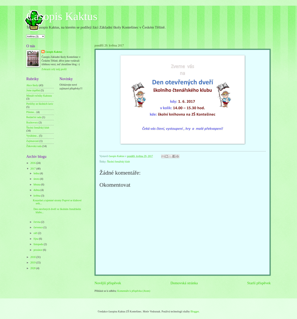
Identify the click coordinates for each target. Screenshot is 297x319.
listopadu (39, 244)
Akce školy (32, 85)
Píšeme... (31, 112)
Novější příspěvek (108, 283)
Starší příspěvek (259, 283)
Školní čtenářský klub (118, 161)
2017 (33, 168)
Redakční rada (33, 117)
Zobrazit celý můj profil (53, 69)
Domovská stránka (184, 283)
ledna (37, 173)
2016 (33, 163)
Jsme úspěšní (33, 90)
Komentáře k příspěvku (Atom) (133, 291)
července (38, 227)
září (36, 233)
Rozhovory (32, 122)
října (36, 238)
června (37, 222)
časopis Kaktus (53, 51)
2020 (33, 268)
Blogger (195, 311)
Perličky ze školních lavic (39, 103)
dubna (37, 190)
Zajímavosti (32, 141)
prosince (38, 250)
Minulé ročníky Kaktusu (39, 95)
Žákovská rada (34, 146)
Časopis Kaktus (61, 16)
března (37, 184)
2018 (33, 257)
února (37, 178)
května (37, 195)
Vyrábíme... (32, 135)
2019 (33, 262)
